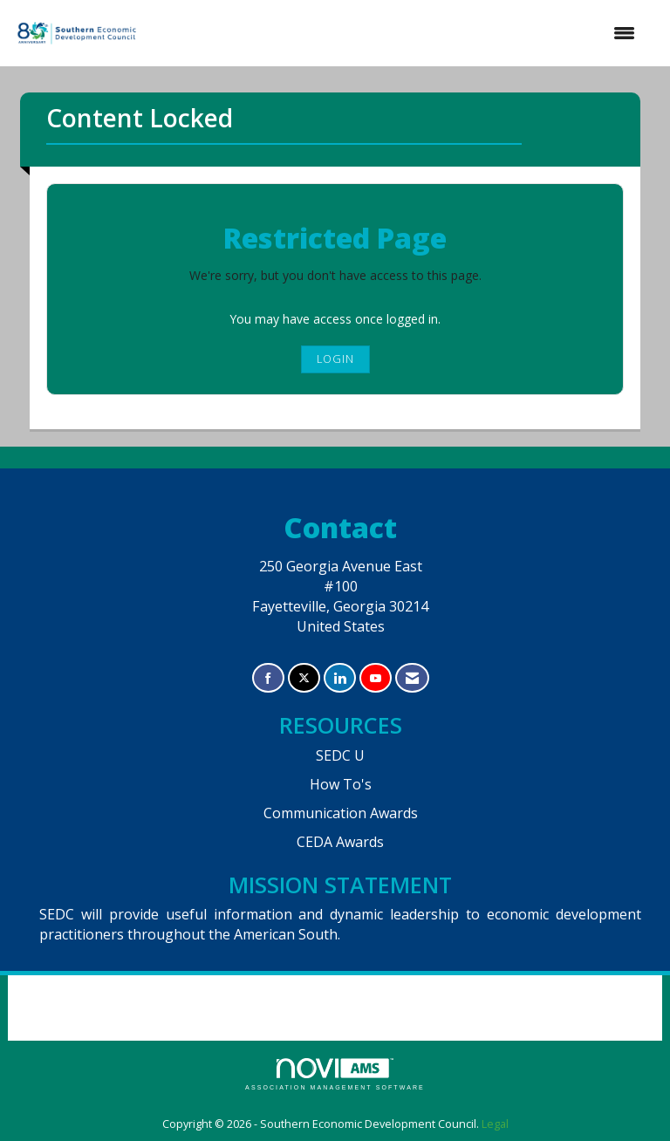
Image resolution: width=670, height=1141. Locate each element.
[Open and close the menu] (396, 33)
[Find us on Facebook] (268, 678)
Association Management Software (335, 1074)
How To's (341, 784)
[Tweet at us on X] (304, 678)
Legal (495, 1124)
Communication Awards (340, 813)
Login (335, 359)
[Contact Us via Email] (412, 678)
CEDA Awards (340, 841)
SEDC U (340, 755)
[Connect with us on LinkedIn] (340, 678)
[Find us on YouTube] (375, 678)
